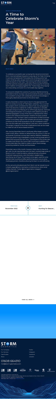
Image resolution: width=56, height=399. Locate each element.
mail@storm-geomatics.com (11, 364)
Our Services (5, 352)
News (2, 356)
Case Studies (4, 354)
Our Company (5, 350)
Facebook (32, 354)
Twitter (31, 350)
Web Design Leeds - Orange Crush (8, 378)
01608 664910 (11, 361)
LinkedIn (31, 356)
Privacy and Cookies (20, 378)
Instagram (32, 352)
